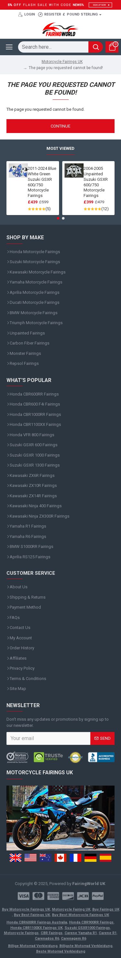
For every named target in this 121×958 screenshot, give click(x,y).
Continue (60, 126)
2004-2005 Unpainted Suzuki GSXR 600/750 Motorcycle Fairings (96, 182)
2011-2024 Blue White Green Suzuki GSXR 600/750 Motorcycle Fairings (42, 182)
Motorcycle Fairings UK (62, 61)
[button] (58, 218)
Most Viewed (60, 148)
